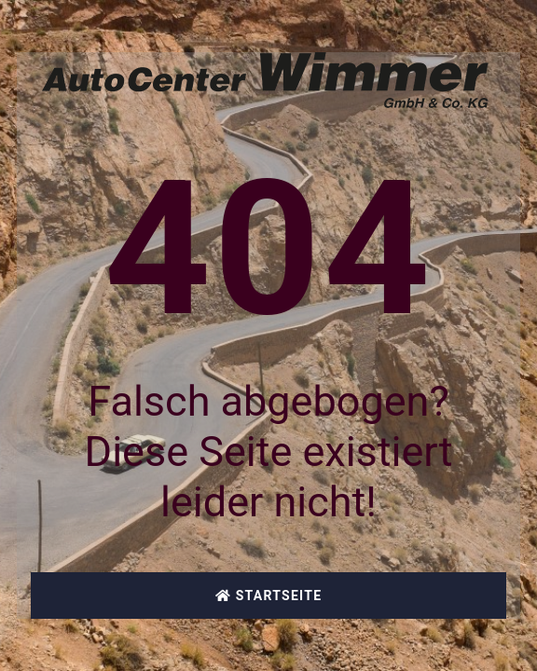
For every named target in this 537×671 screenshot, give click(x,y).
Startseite (269, 595)
